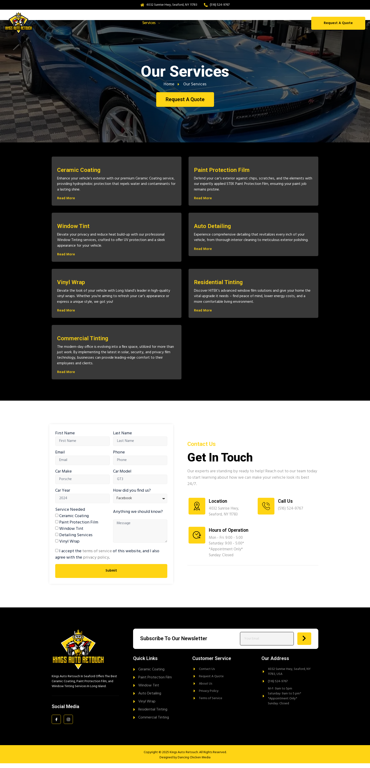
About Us (184, 23)
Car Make (63, 476)
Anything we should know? (138, 516)
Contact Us (244, 23)
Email (60, 457)
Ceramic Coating (74, 520)
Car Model (122, 476)
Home (122, 23)
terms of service (97, 555)
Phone (119, 457)
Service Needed (70, 514)
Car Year (62, 495)
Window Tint (71, 533)
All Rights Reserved (212, 757)
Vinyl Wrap (69, 546)
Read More (66, 199)
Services (150, 23)
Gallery (214, 23)
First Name (65, 437)
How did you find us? (132, 495)
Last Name (122, 437)
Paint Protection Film (78, 527)
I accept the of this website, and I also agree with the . (107, 559)
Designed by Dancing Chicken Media (185, 762)
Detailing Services (75, 539)
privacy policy (96, 562)
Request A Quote (338, 23)
